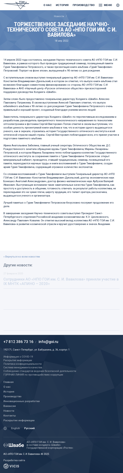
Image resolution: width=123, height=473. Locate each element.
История (62, 5)
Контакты (9, 415)
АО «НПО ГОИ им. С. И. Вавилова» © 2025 (26, 454)
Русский (29, 428)
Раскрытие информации (19, 420)
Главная (8, 382)
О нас (47, 5)
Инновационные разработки (21, 401)
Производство (84, 5)
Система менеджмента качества (22, 367)
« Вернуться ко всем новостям (21, 256)
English (15, 428)
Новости (59, 16)
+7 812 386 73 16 (18, 342)
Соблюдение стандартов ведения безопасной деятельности (39, 371)
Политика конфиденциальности (22, 363)
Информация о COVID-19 (18, 356)
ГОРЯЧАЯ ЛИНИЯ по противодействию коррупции (33, 374)
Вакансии (9, 406)
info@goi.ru (48, 342)
